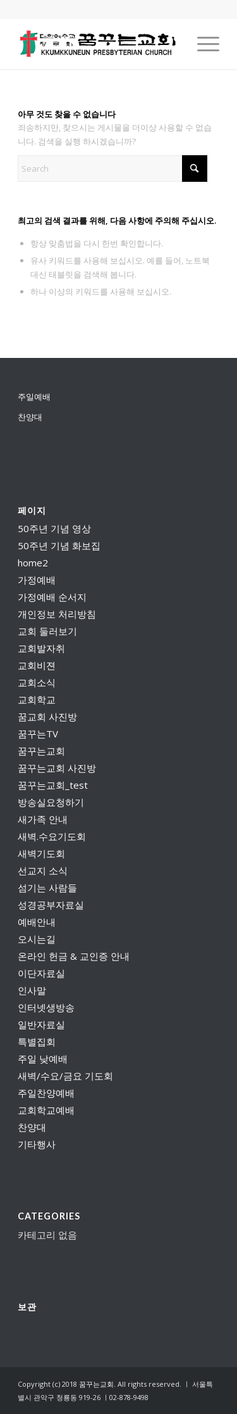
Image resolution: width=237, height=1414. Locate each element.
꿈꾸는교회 (41, 750)
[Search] (112, 168)
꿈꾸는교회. (97, 1384)
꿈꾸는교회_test (53, 785)
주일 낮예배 (43, 1058)
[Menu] (202, 43)
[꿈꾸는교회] (98, 43)
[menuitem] (202, 43)
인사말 (32, 990)
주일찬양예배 (46, 1092)
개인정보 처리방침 (57, 614)
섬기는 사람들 (47, 887)
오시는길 (37, 939)
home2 (33, 562)
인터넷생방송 (46, 1007)
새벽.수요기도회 (52, 836)
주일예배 (34, 396)
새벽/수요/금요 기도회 (65, 1075)
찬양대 (30, 417)
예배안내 (37, 921)
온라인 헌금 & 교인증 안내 (74, 956)
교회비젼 (37, 665)
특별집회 (37, 1041)
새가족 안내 (43, 819)
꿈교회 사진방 (47, 716)
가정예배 (37, 579)
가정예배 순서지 (52, 596)
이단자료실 (41, 973)
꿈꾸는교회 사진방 (57, 767)
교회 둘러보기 (47, 631)
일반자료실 (41, 1024)
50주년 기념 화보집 (59, 545)
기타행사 (37, 1144)
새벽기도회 (41, 853)
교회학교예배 (46, 1110)
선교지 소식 (43, 870)
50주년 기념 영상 (54, 528)
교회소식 (37, 682)
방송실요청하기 (51, 802)
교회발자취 (41, 648)
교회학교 (37, 699)
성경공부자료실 (51, 904)
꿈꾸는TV (38, 733)
